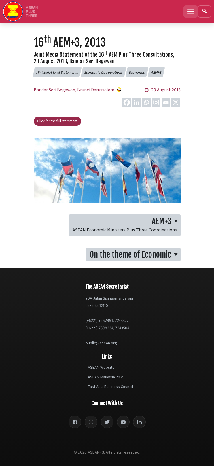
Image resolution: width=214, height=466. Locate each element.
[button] (57, 72)
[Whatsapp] (146, 102)
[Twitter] (107, 422)
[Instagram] (156, 102)
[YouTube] (123, 422)
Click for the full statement (57, 121)
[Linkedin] (136, 102)
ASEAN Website (101, 367)
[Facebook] (126, 102)
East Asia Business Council (110, 386)
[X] (175, 102)
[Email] (166, 102)
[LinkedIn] (139, 422)
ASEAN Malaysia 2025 (106, 377)
